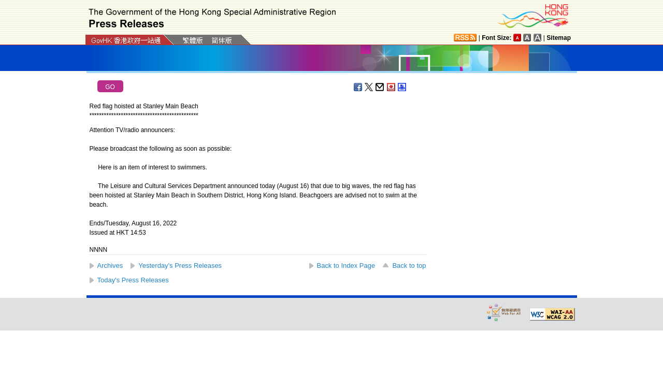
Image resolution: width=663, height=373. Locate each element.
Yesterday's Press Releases (180, 265)
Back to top (409, 265)
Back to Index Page (346, 265)
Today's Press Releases (133, 280)
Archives (110, 265)
